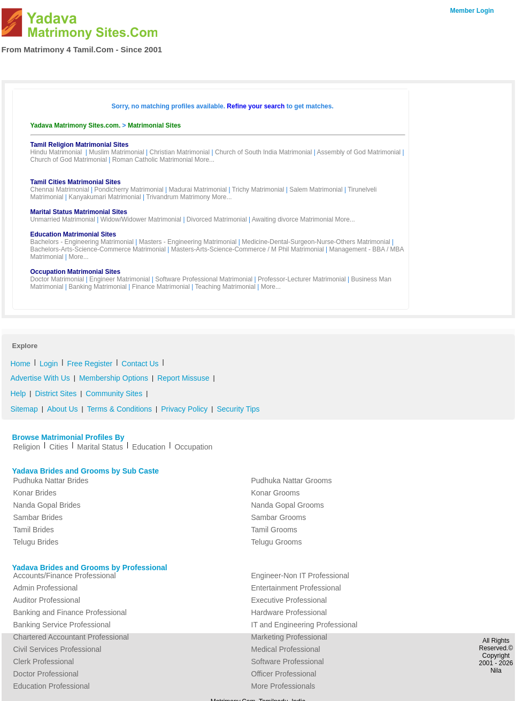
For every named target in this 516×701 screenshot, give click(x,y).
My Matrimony (248, 67)
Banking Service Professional (62, 624)
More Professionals (283, 686)
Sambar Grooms (278, 517)
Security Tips (238, 409)
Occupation (193, 447)
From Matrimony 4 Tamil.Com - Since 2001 (82, 49)
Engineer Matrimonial (119, 279)
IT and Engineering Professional (304, 624)
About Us (62, 409)
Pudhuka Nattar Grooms (291, 480)
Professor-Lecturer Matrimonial (302, 279)
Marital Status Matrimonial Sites (78, 212)
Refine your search (255, 106)
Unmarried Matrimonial (62, 219)
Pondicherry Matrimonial (128, 189)
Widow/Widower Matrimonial (141, 219)
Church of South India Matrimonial (263, 152)
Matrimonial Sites (154, 125)
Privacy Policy (184, 409)
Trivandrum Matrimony (178, 197)
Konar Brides (35, 493)
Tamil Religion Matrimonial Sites (79, 144)
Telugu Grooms (276, 542)
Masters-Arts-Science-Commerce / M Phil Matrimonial (247, 249)
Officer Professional (284, 674)
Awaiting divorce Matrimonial (293, 219)
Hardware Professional (289, 612)
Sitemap (24, 409)
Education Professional (51, 686)
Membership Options (113, 378)
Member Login (472, 10)
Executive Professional (289, 600)
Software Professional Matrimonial (203, 279)
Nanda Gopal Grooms (287, 505)
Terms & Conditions (119, 409)
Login (49, 363)
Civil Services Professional (57, 649)
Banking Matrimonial (97, 286)
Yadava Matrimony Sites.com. (76, 125)
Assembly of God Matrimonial (359, 152)
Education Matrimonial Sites (73, 234)
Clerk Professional (43, 661)
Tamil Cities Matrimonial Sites (75, 182)
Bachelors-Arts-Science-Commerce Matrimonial (98, 249)
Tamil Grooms (274, 529)
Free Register (188, 67)
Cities (58, 447)
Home (23, 67)
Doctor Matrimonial (57, 279)
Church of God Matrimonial (68, 159)
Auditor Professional (46, 600)
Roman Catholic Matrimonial (152, 159)
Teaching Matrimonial (225, 286)
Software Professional (287, 661)
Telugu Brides (36, 542)
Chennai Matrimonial (59, 189)
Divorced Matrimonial (217, 219)
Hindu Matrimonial (56, 152)
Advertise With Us (40, 378)
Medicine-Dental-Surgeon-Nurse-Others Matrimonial (316, 242)
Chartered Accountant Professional (71, 637)
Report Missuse (183, 378)
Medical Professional (285, 649)
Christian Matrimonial (179, 152)
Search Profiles (71, 67)
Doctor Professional (46, 674)
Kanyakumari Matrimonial (104, 197)
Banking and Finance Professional (70, 612)
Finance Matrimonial (161, 286)
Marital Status (100, 447)
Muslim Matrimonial (116, 152)
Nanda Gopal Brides (47, 505)
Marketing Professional (289, 637)
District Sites (55, 393)
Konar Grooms (275, 493)
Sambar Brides (38, 517)
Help (18, 393)
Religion (27, 447)
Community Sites (114, 393)
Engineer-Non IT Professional (300, 575)
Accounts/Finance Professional (64, 575)
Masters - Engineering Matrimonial (188, 242)
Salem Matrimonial (315, 189)
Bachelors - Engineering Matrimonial (82, 242)
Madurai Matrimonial (198, 189)
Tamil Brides (33, 529)
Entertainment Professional (296, 588)
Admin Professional (45, 588)
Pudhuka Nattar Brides (51, 480)
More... (204, 159)
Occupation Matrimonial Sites (75, 271)
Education (148, 447)
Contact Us (468, 66)
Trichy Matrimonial (258, 189)
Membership (131, 67)
